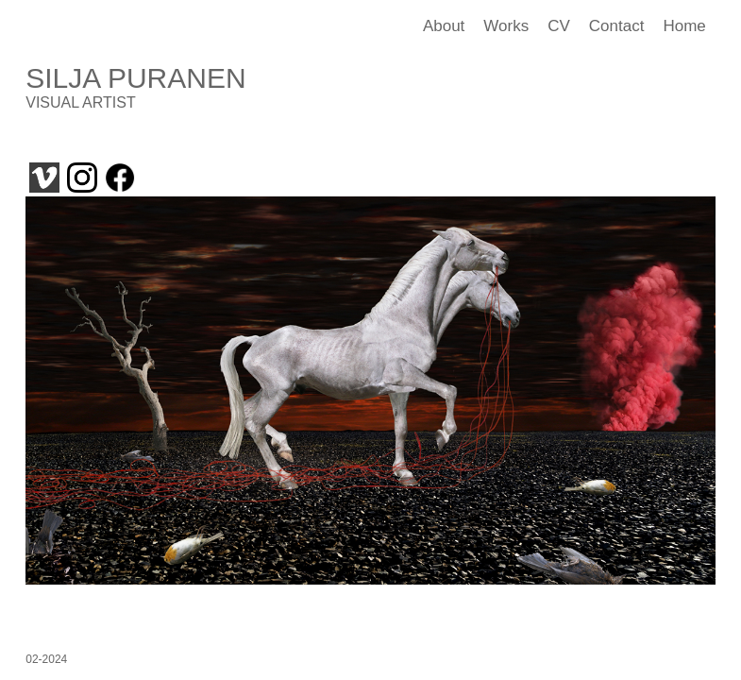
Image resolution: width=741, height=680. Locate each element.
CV (558, 26)
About (443, 26)
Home (684, 26)
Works (506, 26)
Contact (617, 26)
